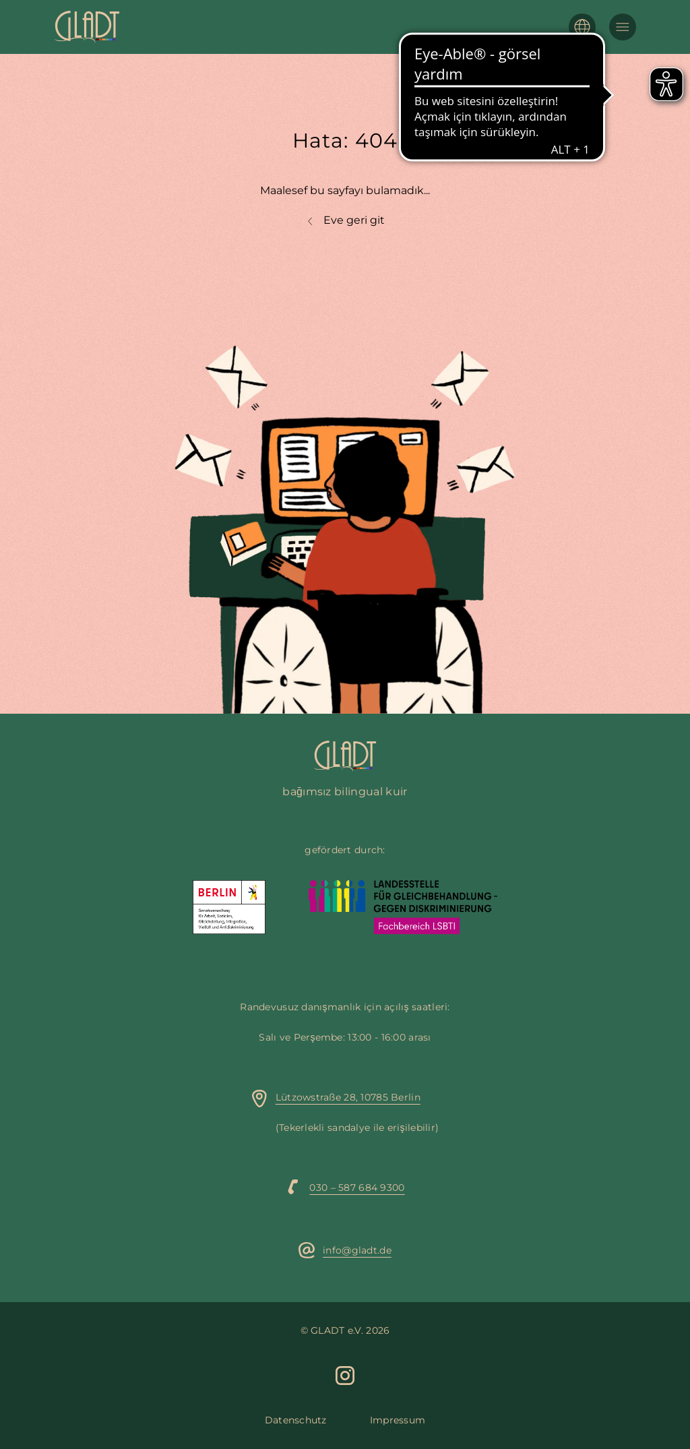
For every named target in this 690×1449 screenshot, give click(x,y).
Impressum (398, 1420)
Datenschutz (296, 1420)
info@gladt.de (357, 1250)
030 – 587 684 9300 (356, 1187)
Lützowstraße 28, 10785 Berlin (348, 1097)
